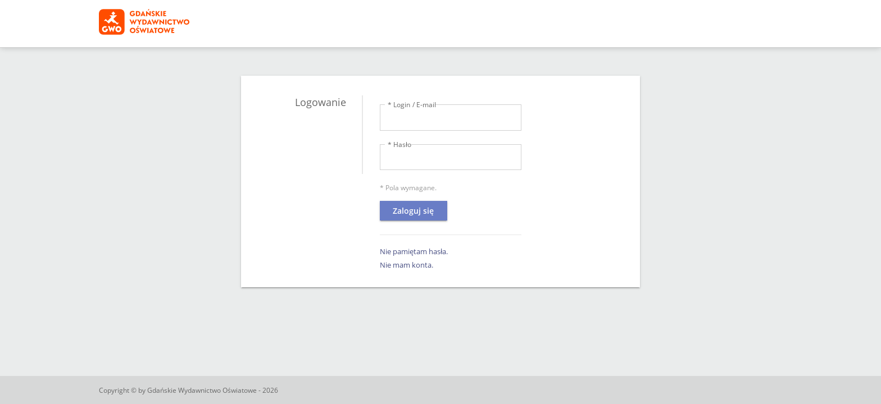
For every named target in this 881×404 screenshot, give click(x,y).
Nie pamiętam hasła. (414, 251)
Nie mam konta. (406, 265)
